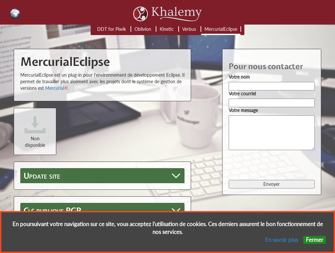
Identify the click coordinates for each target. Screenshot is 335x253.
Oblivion (142, 29)
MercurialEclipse (220, 29)
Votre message (243, 110)
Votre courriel (242, 93)
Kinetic (167, 29)
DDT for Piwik (111, 29)
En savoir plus (281, 239)
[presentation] (278, 164)
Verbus (189, 29)
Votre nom (239, 77)
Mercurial (54, 88)
